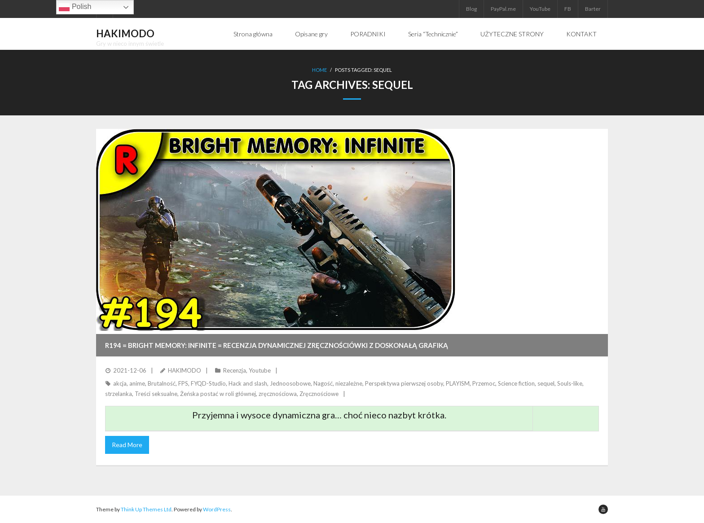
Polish (75, 7)
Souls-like (569, 383)
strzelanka (118, 393)
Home (319, 70)
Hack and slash (248, 383)
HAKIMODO (184, 370)
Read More (127, 444)
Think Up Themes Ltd (146, 509)
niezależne (348, 383)
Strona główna (253, 34)
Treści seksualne (156, 393)
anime (137, 383)
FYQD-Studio (208, 383)
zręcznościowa (278, 393)
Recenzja (234, 370)
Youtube (260, 370)
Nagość (323, 383)
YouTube (540, 8)
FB (567, 8)
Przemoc (483, 383)
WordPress (217, 509)
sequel (545, 383)
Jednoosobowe (290, 383)
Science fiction (516, 383)
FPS (183, 383)
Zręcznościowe (319, 393)
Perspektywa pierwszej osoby (404, 383)
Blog (471, 8)
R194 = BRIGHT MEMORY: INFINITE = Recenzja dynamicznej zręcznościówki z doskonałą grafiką (276, 345)
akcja (120, 383)
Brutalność (162, 383)
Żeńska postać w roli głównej (218, 393)
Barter (593, 8)
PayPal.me (503, 8)
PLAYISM (458, 383)
